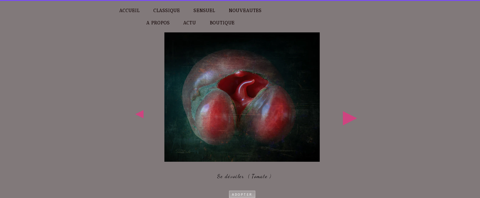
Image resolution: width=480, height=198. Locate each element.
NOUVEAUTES (245, 10)
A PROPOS (158, 22)
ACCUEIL (129, 10)
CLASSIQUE (166, 10)
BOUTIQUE (222, 22)
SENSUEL (204, 10)
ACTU (189, 22)
